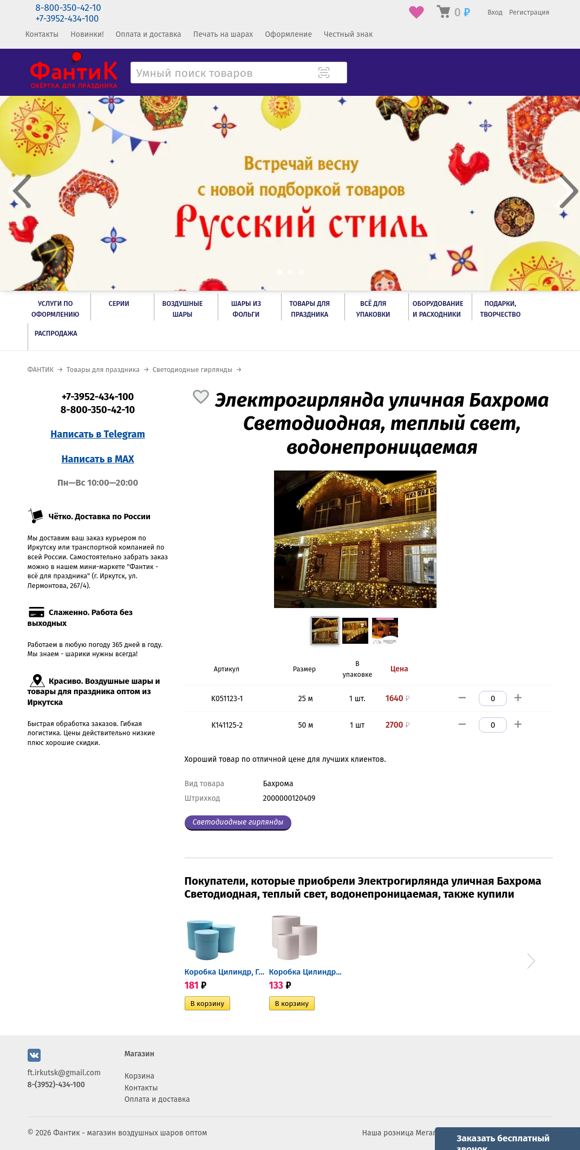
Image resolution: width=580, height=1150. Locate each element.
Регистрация (529, 12)
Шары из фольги (246, 308)
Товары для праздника (309, 308)
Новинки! (86, 34)
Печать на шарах (223, 34)
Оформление (288, 34)
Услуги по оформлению (55, 308)
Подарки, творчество (500, 308)
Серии (118, 303)
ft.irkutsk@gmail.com (64, 1072)
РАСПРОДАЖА (56, 333)
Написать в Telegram (97, 434)
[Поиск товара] (338, 73)
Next (531, 961)
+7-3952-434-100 (67, 19)
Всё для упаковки (373, 308)
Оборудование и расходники (438, 308)
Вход (495, 12)
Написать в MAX (98, 459)
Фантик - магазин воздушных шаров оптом (130, 1133)
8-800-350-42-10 (68, 8)
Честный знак (348, 34)
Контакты (42, 34)
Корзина (140, 1076)
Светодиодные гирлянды (238, 822)
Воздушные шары (182, 308)
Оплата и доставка (148, 34)
